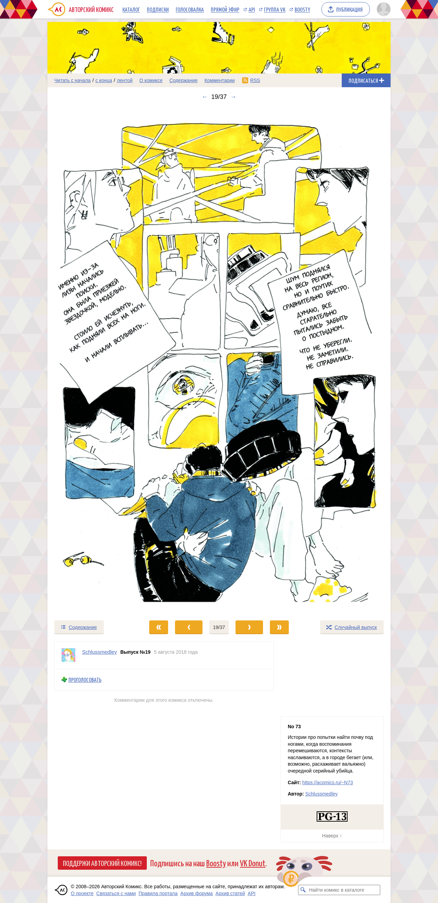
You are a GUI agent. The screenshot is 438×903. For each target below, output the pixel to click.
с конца (104, 80)
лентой (125, 80)
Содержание (183, 80)
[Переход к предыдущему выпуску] (90, 360)
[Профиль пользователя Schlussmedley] (68, 655)
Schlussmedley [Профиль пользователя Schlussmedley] (99, 652)
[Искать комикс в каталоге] (303, 890)
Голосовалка (190, 9)
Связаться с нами (116, 893)
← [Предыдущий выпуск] (204, 96)
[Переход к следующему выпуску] (219, 360)
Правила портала (158, 893)
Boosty (302, 9)
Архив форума (196, 893)
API (252, 9)
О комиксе (150, 80)
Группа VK (274, 9)
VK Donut (252, 862)
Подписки (158, 9)
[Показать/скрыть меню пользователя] (382, 9)
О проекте (82, 893)
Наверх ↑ (332, 835)
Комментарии (220, 80)
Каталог (131, 9)
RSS (255, 80)
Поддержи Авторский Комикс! (102, 862)
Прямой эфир (225, 9)
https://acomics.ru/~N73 (327, 782)
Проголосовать (84, 679)
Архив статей (230, 893)
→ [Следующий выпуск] (233, 96)
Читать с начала (72, 80)
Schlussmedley (321, 794)
